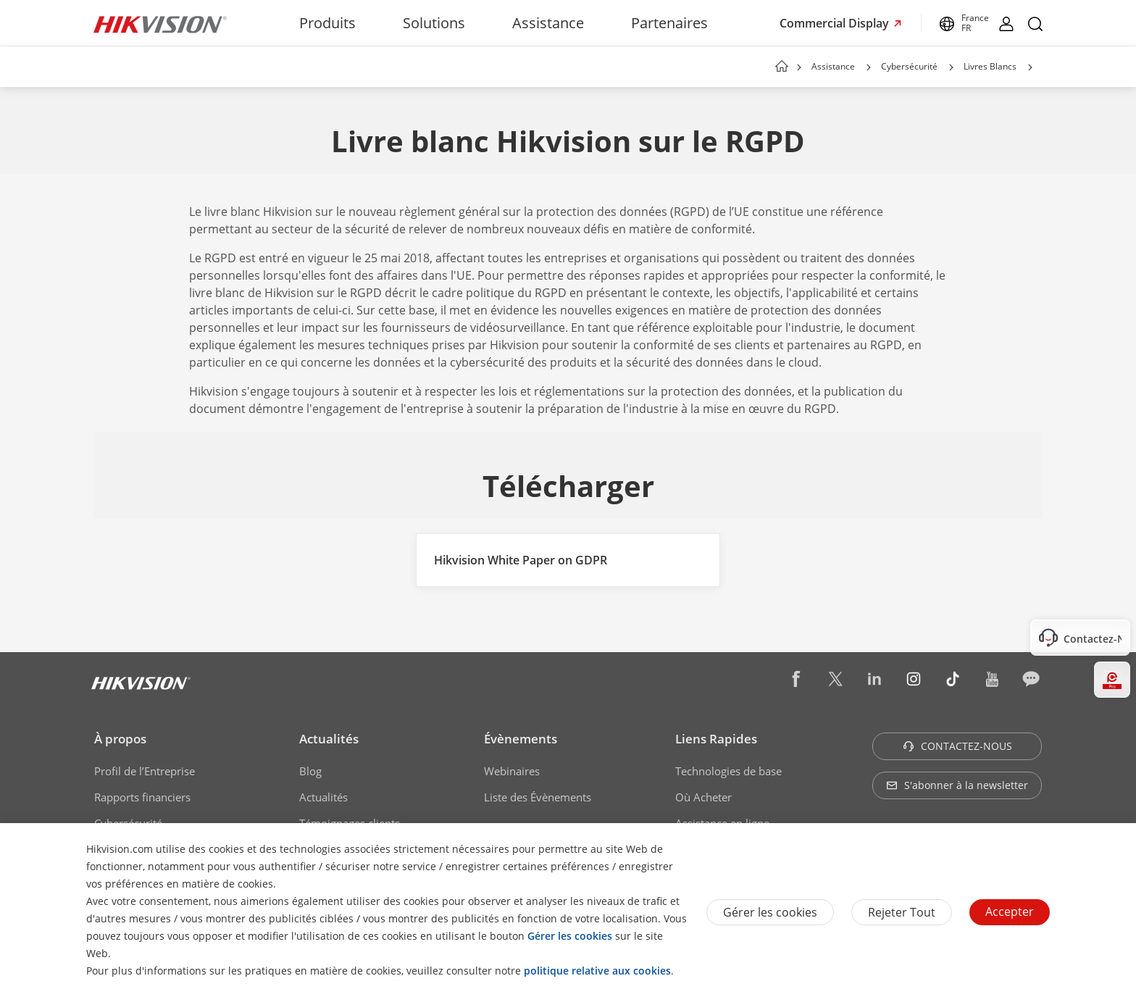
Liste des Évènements (537, 797)
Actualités (329, 738)
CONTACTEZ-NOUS (957, 746)
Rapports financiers (142, 797)
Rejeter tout (901, 912)
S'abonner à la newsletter (957, 785)
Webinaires (512, 771)
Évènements (520, 738)
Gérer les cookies (770, 912)
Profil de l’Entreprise (144, 771)
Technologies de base (728, 771)
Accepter (1009, 911)
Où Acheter (703, 797)
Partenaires (669, 23)
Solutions (434, 23)
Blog (310, 771)
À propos (120, 738)
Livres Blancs (990, 66)
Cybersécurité (909, 66)
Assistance (548, 23)
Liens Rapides (716, 738)
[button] (868, 67)
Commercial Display (836, 23)
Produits (327, 23)
